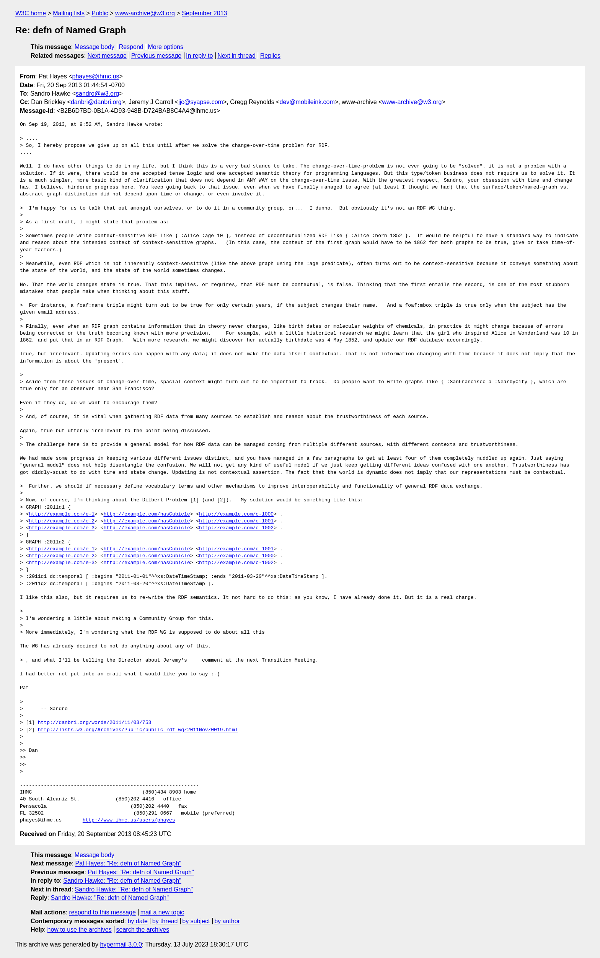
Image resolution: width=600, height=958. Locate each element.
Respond (131, 47)
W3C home (30, 13)
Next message (107, 55)
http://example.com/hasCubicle (146, 514)
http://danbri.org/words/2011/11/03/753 (94, 722)
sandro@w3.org (97, 93)
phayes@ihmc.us (95, 76)
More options (166, 47)
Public (99, 13)
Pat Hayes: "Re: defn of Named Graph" (128, 863)
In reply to (199, 55)
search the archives (143, 929)
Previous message (156, 55)
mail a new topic (162, 912)
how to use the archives (79, 929)
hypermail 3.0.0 (121, 944)
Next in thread (236, 55)
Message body (94, 47)
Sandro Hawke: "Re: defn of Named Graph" (122, 880)
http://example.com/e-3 (62, 528)
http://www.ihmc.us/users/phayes (129, 820)
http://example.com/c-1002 (236, 528)
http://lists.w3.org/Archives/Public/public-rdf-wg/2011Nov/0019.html (138, 730)
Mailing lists (69, 13)
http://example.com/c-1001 (236, 521)
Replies (270, 55)
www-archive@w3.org (145, 13)
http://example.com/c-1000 (236, 514)
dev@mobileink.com (307, 102)
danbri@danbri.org (96, 102)
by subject (196, 921)
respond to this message (102, 912)
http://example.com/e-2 (62, 521)
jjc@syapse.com (200, 102)
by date (137, 921)
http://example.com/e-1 (62, 514)
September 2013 (204, 13)
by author (227, 921)
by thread (165, 921)
